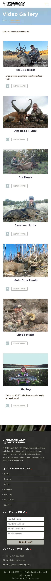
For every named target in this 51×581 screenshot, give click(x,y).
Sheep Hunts (26, 334)
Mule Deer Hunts (26, 280)
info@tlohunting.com (15, 560)
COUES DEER (25, 69)
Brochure (8, 489)
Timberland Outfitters (34, 572)
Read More (19, 86)
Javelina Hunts (25, 225)
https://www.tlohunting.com (18, 564)
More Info (8, 494)
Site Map (8, 505)
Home (6, 473)
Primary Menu (46, 4)
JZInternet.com (32, 578)
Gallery (7, 484)
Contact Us (9, 499)
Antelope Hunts (25, 130)
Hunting (7, 479)
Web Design (17, 578)
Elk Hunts (26, 177)
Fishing (25, 389)
